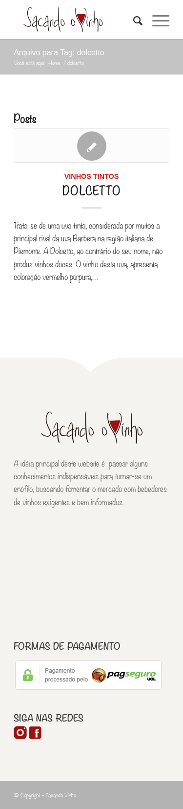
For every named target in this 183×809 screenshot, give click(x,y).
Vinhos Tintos (91, 176)
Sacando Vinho (60, 794)
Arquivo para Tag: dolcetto (59, 52)
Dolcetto (91, 189)
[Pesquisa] (132, 19)
